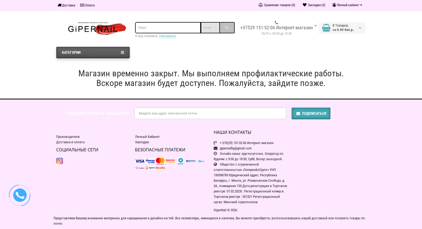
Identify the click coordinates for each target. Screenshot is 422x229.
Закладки (142, 142)
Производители (68, 137)
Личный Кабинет (147, 137)
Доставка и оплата (70, 142)
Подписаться (311, 113)
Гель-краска (167, 36)
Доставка (66, 5)
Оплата (87, 5)
